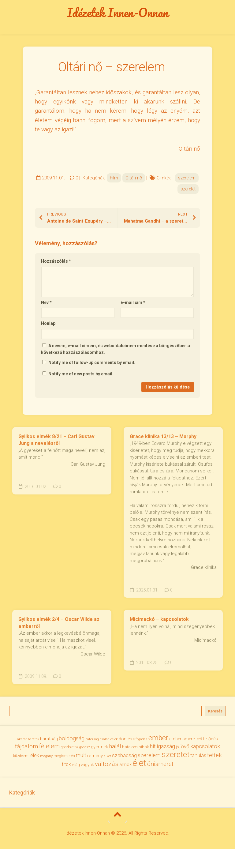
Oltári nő (133, 178)
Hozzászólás (56, 261)
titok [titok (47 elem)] (66, 764)
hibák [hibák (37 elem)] (144, 747)
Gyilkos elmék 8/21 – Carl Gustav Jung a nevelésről (56, 440)
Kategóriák (22, 792)
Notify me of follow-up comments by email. (91, 362)
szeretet (188, 188)
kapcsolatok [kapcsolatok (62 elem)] (205, 746)
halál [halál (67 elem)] (115, 746)
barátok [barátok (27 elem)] (33, 739)
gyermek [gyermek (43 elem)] (99, 746)
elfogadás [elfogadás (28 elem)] (140, 739)
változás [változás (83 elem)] (106, 764)
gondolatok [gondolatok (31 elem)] (69, 747)
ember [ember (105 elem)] (158, 738)
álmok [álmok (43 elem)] (125, 764)
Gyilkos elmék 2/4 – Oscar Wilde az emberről (58, 622)
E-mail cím (133, 302)
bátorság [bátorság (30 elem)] (92, 739)
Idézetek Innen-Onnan (117, 12)
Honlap (48, 323)
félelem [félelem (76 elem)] (49, 746)
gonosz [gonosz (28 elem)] (84, 747)
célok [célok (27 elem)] (114, 739)
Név (46, 302)
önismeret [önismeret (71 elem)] (160, 764)
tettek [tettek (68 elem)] (214, 755)
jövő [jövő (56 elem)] (184, 746)
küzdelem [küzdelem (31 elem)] (20, 756)
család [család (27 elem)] (105, 739)
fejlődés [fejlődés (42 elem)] (210, 739)
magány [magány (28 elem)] (46, 756)
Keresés (215, 711)
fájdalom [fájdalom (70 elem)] (26, 746)
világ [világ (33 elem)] (76, 765)
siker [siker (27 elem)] (107, 756)
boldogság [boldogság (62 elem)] (71, 738)
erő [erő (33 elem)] (199, 739)
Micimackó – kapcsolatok (159, 619)
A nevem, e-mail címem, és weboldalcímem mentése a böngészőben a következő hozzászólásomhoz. (115, 349)
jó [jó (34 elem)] (177, 747)
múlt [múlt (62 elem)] (81, 755)
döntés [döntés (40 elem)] (125, 738)
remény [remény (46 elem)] (95, 755)
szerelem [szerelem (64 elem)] (149, 755)
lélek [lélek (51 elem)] (34, 755)
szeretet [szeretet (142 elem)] (175, 754)
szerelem (187, 177)
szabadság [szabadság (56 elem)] (124, 755)
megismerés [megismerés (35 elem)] (64, 755)
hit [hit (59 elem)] (153, 746)
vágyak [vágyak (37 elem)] (87, 764)
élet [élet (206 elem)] (139, 763)
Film (114, 178)
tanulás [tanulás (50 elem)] (198, 755)
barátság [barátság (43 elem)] (49, 739)
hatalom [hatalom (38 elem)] (130, 746)
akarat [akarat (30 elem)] (22, 739)
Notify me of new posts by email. (81, 373)
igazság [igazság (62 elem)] (166, 746)
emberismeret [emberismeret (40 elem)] (182, 738)
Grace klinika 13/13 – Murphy (163, 436)
